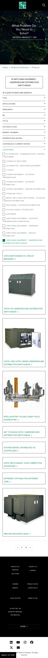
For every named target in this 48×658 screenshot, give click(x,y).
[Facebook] (31, 642)
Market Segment (11, 132)
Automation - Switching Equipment (22, 165)
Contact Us (33, 567)
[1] (22, 547)
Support (33, 570)
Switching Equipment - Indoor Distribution (19, 234)
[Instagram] (25, 642)
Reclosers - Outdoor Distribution (21, 205)
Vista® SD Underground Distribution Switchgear (23, 310)
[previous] (17, 547)
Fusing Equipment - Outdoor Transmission (18, 175)
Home (5, 67)
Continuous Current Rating (16, 144)
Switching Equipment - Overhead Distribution (20, 227)
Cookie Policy (33, 588)
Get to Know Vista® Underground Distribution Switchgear (22, 434)
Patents (15, 588)
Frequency (8, 109)
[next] (30, 547)
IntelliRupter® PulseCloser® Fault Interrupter (22, 418)
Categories (8, 149)
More (23, 626)
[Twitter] (11, 647)
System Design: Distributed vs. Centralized (20, 449)
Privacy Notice (32, 584)
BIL (4, 115)
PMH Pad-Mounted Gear (16, 533)
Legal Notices (15, 598)
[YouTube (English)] (18, 642)
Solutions (15, 574)
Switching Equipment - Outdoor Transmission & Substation (20, 219)
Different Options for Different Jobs (21, 480)
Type (5, 98)
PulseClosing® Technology (18, 209)
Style (5, 121)
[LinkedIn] (11, 642)
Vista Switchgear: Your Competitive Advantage (23, 464)
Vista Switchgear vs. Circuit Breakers (19, 257)
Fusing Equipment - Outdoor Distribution (18, 183)
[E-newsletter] (18, 647)
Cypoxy (8, 170)
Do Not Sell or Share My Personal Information (15, 611)
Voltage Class (10, 127)
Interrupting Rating (12, 138)
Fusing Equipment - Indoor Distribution (24, 189)
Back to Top (8, 655)
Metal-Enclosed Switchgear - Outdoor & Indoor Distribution (24, 199)
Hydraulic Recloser (14, 161)
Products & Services (20, 67)
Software (9, 214)
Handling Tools (12, 193)
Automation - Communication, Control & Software (24, 155)
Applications (9, 104)
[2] (26, 547)
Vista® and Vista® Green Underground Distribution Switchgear (24, 363)
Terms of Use (33, 598)
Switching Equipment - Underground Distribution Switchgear (24, 82)
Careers (15, 584)
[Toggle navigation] (5, 5)
